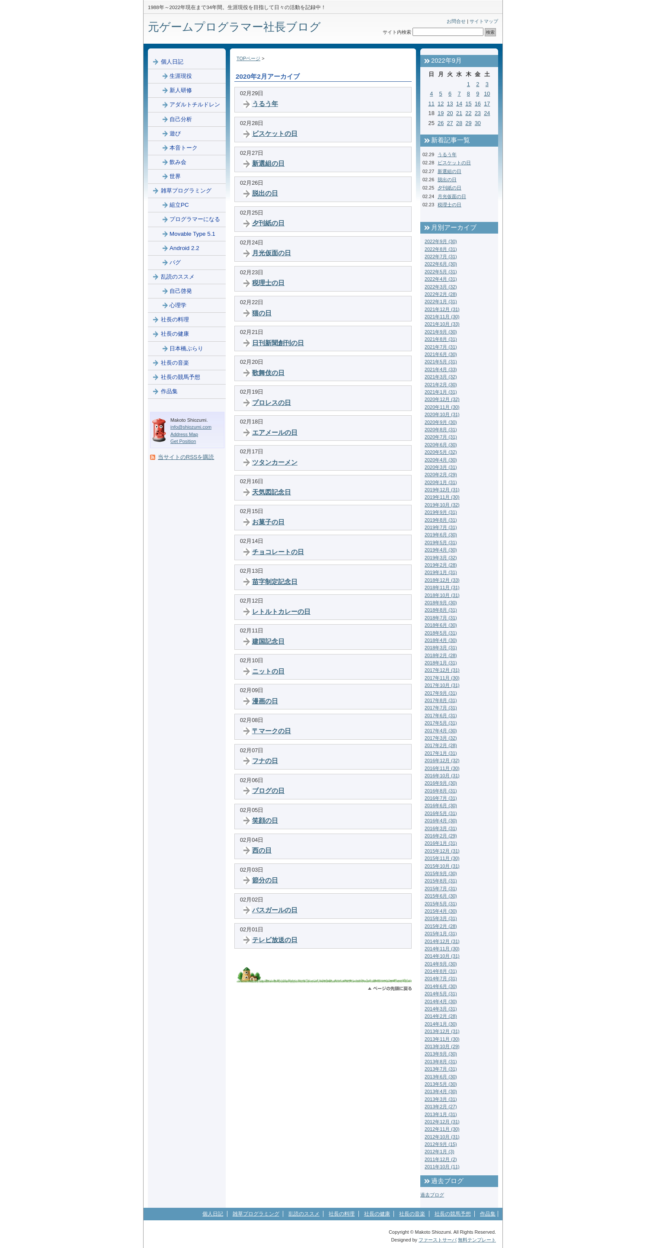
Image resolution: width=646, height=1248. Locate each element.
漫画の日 (265, 701)
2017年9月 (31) (441, 693)
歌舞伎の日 (268, 372)
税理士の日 (268, 282)
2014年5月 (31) (441, 993)
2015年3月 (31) (441, 918)
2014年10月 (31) (442, 956)
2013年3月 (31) (441, 1099)
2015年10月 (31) (442, 866)
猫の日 (262, 313)
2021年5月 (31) (441, 361)
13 (450, 103)
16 (478, 103)
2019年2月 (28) (441, 565)
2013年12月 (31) (442, 1031)
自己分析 (180, 119)
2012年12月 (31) (442, 1121)
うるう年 (265, 103)
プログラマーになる (194, 219)
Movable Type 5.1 (192, 234)
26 (441, 123)
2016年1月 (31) (441, 843)
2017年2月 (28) (441, 745)
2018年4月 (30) (441, 640)
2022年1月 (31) (441, 301)
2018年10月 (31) (442, 595)
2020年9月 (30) (441, 422)
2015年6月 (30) (441, 895)
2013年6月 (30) (441, 1076)
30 (478, 123)
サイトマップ (484, 21)
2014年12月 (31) (442, 941)
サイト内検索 (397, 32)
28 (459, 123)
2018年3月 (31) (441, 647)
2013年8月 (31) (441, 1061)
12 (441, 103)
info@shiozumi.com (190, 427)
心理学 (177, 305)
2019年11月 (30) (442, 497)
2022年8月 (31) (441, 249)
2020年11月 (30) (442, 407)
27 (450, 123)
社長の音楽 (175, 362)
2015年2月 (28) (441, 926)
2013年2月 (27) (441, 1106)
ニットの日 (268, 671)
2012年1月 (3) (439, 1151)
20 (450, 113)
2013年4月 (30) (441, 1091)
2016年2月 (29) (441, 835)
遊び (175, 133)
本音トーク (183, 147)
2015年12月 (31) (442, 850)
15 (468, 103)
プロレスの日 (271, 402)
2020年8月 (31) (441, 429)
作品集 (169, 391)
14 (459, 103)
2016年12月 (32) (442, 760)
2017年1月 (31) (441, 753)
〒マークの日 (271, 731)
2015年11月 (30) (442, 858)
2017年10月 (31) (442, 685)
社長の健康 (175, 333)
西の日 (262, 850)
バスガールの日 (274, 910)
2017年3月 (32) (441, 738)
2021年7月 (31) (441, 347)
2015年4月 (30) (441, 911)
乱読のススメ (178, 276)
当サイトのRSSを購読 (186, 457)
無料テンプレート (477, 1239)
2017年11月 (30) (442, 677)
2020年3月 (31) (441, 467)
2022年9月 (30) (441, 241)
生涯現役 (180, 76)
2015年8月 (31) (441, 880)
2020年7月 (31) (441, 437)
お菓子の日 (268, 522)
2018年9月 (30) (441, 602)
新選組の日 (268, 163)
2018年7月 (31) (441, 617)
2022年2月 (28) (441, 294)
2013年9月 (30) (441, 1053)
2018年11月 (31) (442, 587)
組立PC (179, 205)
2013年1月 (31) (441, 1114)
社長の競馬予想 (180, 377)
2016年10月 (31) (442, 775)
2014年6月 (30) (441, 986)
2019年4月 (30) (441, 549)
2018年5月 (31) (441, 632)
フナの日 (265, 760)
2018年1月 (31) (441, 662)
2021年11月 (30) (442, 316)
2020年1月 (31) (441, 482)
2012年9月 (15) (441, 1144)
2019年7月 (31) (441, 527)
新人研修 (180, 90)
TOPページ (248, 58)
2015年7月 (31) (441, 888)
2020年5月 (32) (441, 452)
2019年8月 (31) (441, 520)
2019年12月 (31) (442, 489)
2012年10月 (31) (442, 1136)
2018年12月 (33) (442, 580)
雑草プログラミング (186, 190)
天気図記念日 (271, 492)
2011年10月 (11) (442, 1166)
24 (487, 113)
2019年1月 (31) (441, 572)
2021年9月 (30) (441, 331)
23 (478, 113)
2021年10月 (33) (442, 324)
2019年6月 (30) (441, 534)
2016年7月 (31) (441, 798)
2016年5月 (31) (441, 813)
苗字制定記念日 (274, 581)
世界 (175, 176)
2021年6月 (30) (441, 354)
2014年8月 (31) (441, 971)
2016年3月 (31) (441, 828)
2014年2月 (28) (441, 1016)
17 (487, 103)
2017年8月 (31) (441, 700)
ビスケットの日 (274, 133)
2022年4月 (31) (441, 279)
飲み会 (177, 162)
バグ (175, 262)
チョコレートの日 (278, 551)
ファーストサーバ (438, 1239)
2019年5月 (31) (441, 542)
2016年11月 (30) (442, 768)
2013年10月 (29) (442, 1046)
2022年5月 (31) (441, 271)
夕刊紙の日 (268, 223)
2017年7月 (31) (441, 707)
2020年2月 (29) (441, 474)
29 (468, 123)
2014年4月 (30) (441, 1001)
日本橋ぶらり (186, 348)
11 (432, 103)
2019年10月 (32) (442, 504)
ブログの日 (268, 790)
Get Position (183, 441)
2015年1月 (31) (441, 933)
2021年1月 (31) (441, 392)
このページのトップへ (390, 988)
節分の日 (265, 880)
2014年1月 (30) (441, 1024)
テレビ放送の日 (274, 939)
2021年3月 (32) (441, 376)
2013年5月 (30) (441, 1084)
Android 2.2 (184, 248)
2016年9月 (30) (441, 783)
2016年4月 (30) (441, 820)
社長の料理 (175, 319)
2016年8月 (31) (441, 790)
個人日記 (172, 61)
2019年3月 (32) (441, 557)
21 (459, 113)
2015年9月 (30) (441, 873)
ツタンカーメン (274, 462)
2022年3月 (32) (441, 286)
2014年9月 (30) (441, 963)
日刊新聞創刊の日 (278, 342)
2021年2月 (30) (441, 384)
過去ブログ (432, 1194)
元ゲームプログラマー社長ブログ (234, 27)
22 (468, 113)
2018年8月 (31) (441, 610)
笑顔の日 (265, 820)
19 (441, 113)
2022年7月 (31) (441, 256)
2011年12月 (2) (441, 1159)
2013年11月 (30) (442, 1039)
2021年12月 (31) (442, 309)
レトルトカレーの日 (281, 611)
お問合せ (456, 21)
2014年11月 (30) (442, 948)
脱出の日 (265, 193)
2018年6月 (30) (441, 625)
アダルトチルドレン (194, 104)
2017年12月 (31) (442, 670)
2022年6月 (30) (441, 263)
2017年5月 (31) (441, 722)
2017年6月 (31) (441, 715)
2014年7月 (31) (441, 978)
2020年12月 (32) (442, 399)
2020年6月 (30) (441, 444)
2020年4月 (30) (441, 459)
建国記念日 (268, 641)
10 (487, 93)
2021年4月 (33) (441, 369)
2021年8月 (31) (441, 339)
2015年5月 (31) (441, 903)
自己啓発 (180, 291)
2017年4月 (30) (441, 730)
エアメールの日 (274, 432)
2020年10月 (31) (442, 414)
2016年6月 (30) (441, 805)
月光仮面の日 (271, 253)
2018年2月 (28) (441, 655)
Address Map (184, 434)
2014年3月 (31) (441, 1008)
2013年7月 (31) (441, 1069)
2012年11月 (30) (442, 1129)
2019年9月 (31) (441, 512)
